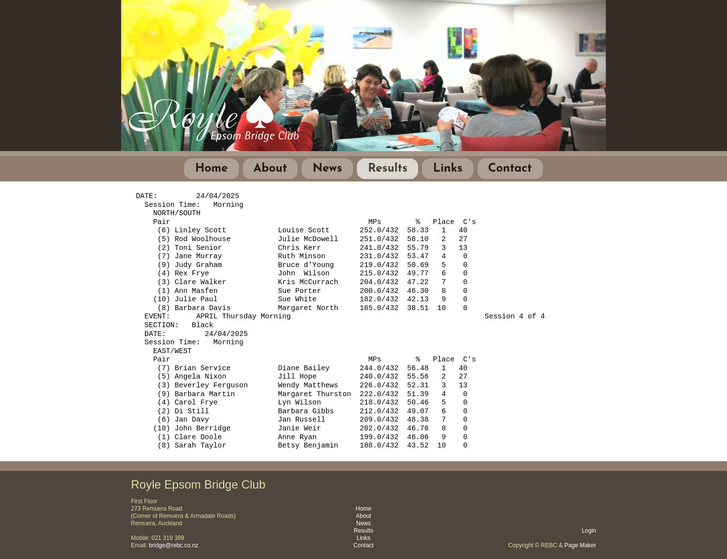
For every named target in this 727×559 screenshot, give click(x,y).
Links (447, 169)
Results (387, 169)
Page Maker (580, 545)
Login (589, 530)
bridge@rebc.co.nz (173, 545)
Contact (510, 169)
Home (211, 169)
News (327, 169)
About (270, 169)
